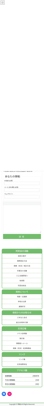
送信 (22, 236)
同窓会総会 (22, 285)
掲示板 (22, 338)
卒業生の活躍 (22, 271)
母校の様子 (22, 256)
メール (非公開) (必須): (11, 187)
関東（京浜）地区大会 (22, 266)
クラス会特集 (22, 333)
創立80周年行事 (22, 322)
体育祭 (22, 280)
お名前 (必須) (8, 181)
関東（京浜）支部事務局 (22, 348)
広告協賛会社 (22, 364)
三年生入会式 (22, 317)
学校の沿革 (22, 301)
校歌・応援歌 (22, 296)
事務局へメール (22, 343)
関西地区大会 (22, 261)
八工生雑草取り (22, 275)
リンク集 (22, 359)
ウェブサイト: (8, 194)
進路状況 (22, 306)
